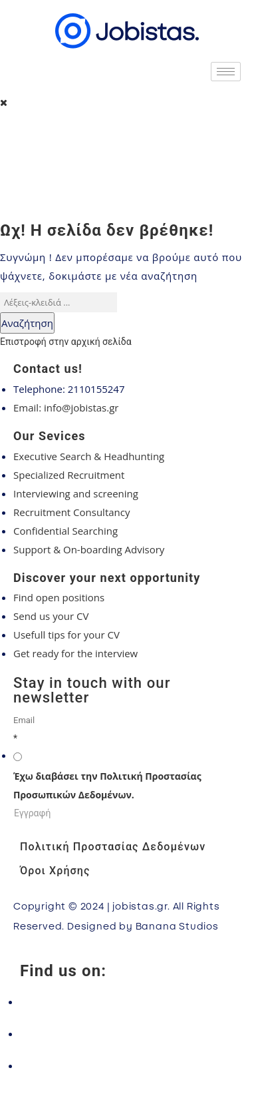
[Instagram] (127, 1033)
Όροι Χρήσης (55, 870)
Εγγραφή (32, 813)
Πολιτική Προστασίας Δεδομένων (112, 846)
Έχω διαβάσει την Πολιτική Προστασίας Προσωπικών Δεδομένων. (107, 785)
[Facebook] (127, 1001)
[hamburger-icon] (226, 71)
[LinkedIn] (127, 1065)
